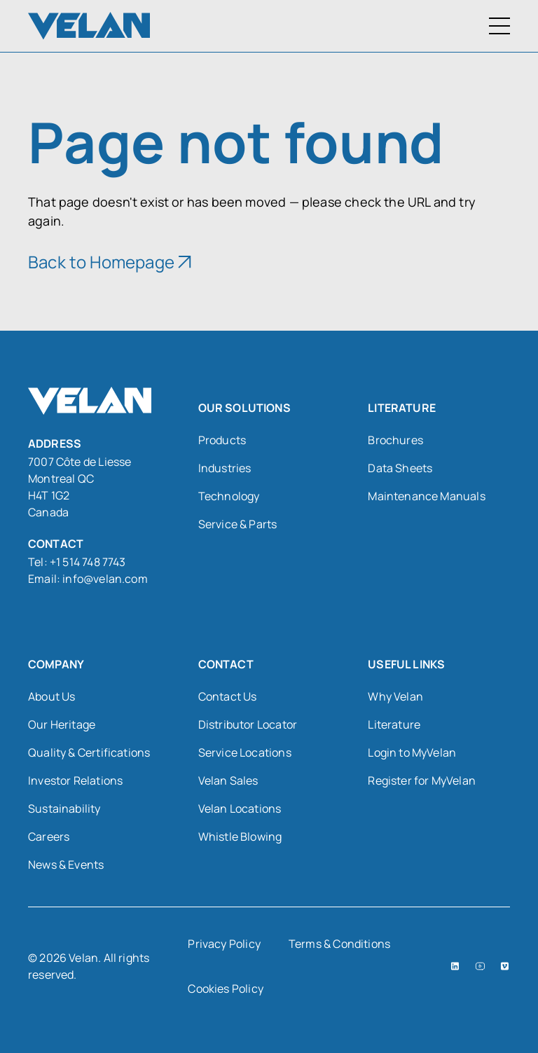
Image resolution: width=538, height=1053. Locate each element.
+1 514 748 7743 (89, 562)
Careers (48, 836)
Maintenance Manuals (426, 496)
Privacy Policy (224, 943)
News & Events (66, 864)
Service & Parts (237, 524)
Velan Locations (240, 808)
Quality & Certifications (89, 752)
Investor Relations (75, 780)
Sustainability (64, 808)
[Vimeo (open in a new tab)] (504, 966)
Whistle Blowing (240, 836)
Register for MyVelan (422, 780)
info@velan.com (105, 578)
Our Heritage (61, 724)
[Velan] (89, 25)
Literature (394, 724)
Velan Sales (228, 780)
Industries (224, 468)
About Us (51, 696)
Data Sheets (400, 468)
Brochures (395, 440)
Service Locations (244, 752)
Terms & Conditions (339, 943)
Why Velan (395, 696)
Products (222, 440)
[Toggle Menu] (499, 26)
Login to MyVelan (412, 752)
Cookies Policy (225, 988)
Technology (229, 496)
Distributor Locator (247, 724)
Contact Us (227, 696)
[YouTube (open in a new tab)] (480, 966)
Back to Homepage (101, 261)
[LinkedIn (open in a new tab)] (455, 966)
